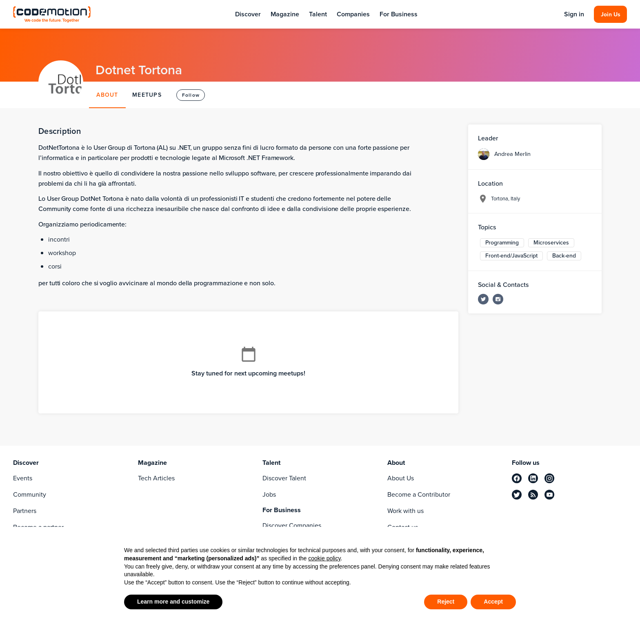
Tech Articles (156, 478)
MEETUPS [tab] (147, 95)
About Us (400, 478)
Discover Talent (284, 478)
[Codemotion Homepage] (52, 14)
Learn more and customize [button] (173, 601)
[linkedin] (533, 478)
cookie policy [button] (324, 558)
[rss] (533, 495)
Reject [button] (445, 601)
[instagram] (549, 478)
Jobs (269, 494)
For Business (399, 14)
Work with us (405, 510)
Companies (353, 14)
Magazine (285, 14)
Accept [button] (493, 601)
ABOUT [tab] (107, 95)
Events (22, 478)
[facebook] (517, 478)
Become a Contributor (418, 494)
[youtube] (549, 495)
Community (29, 494)
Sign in (574, 14)
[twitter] (517, 495)
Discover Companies (291, 525)
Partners (24, 510)
